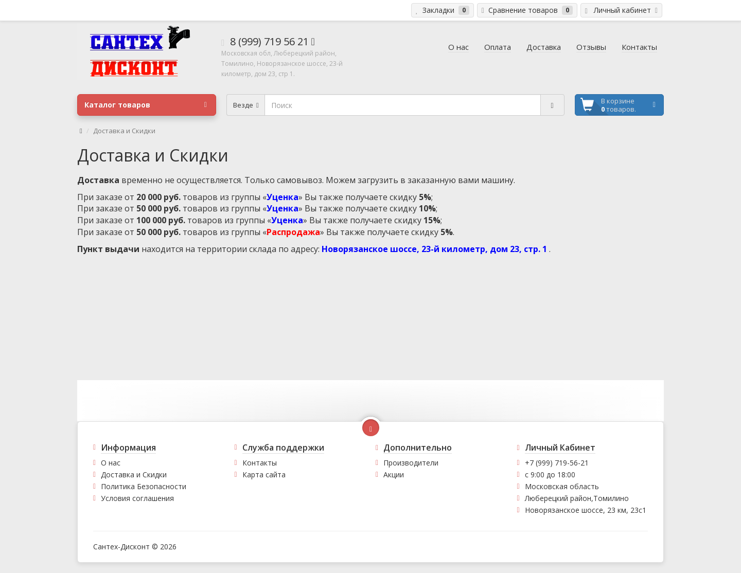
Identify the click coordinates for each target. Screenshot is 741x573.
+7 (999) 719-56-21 (557, 463)
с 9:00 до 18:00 (550, 474)
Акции (393, 474)
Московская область (562, 486)
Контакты (259, 463)
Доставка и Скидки (134, 474)
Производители (410, 463)
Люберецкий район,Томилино (577, 498)
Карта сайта (264, 474)
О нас (110, 463)
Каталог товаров (145, 105)
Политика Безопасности (143, 486)
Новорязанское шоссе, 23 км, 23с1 (585, 510)
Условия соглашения (137, 498)
